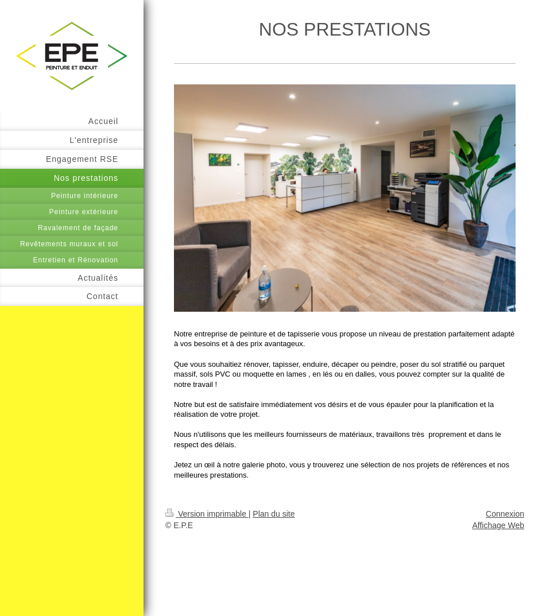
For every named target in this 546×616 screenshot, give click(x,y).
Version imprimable (207, 513)
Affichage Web (498, 525)
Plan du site (274, 513)
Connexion (505, 513)
